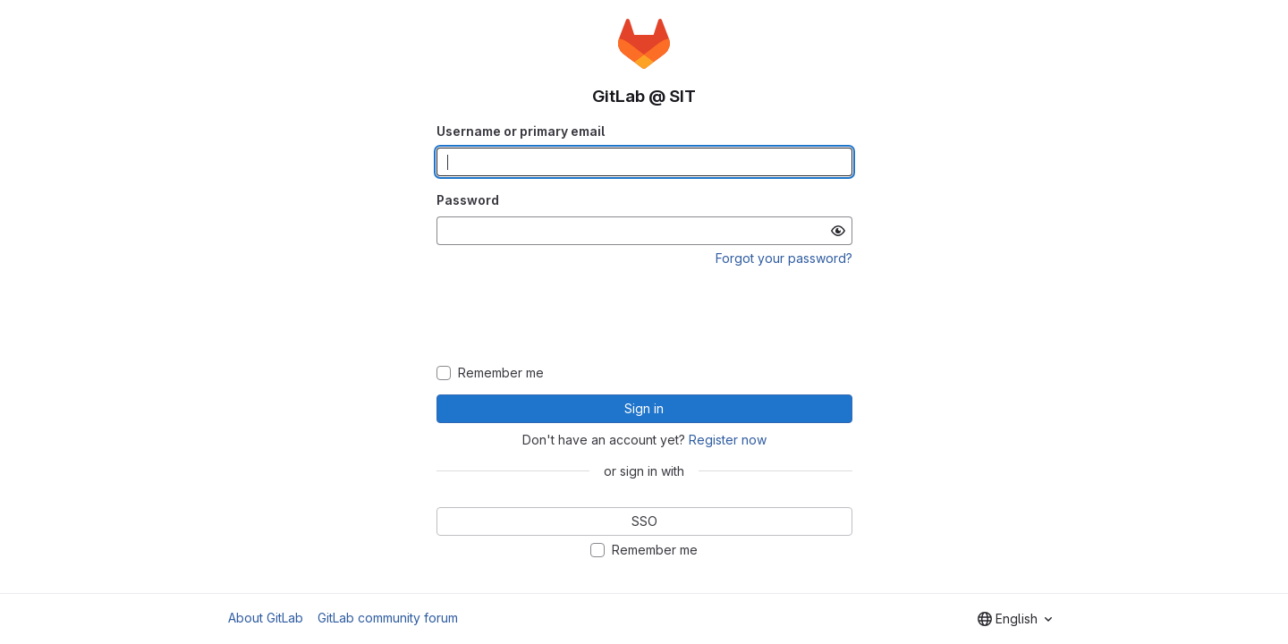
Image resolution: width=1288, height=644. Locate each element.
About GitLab (265, 617)
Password (467, 200)
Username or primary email (520, 131)
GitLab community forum (388, 617)
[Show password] (838, 230)
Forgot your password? (784, 258)
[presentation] (644, 317)
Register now (728, 439)
